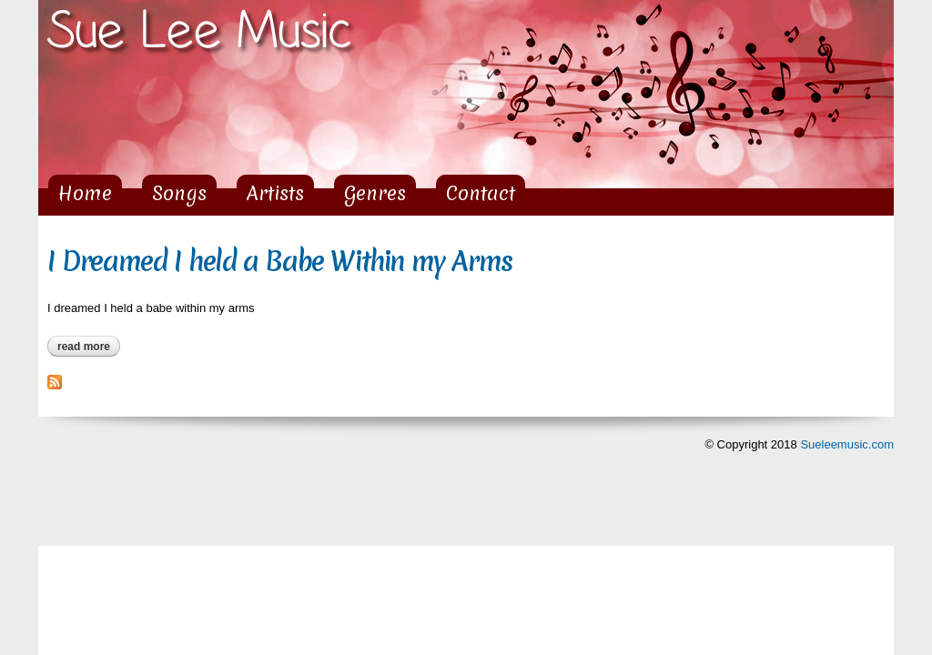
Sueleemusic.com (847, 444)
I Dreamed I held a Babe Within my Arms (279, 261)
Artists (275, 193)
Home (85, 193)
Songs (179, 193)
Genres (375, 193)
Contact (480, 193)
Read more (88, 346)
